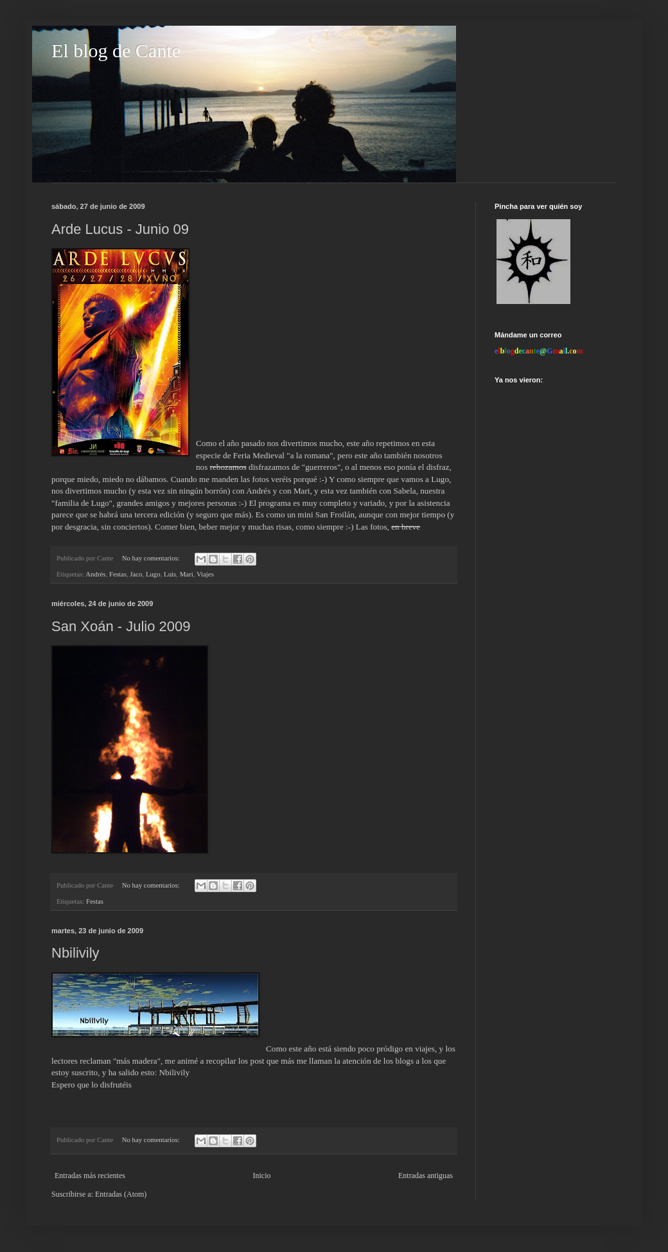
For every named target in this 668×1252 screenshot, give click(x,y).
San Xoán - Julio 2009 (121, 626)
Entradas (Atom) (120, 1194)
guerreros (321, 467)
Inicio (261, 1175)
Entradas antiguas (425, 1175)
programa (274, 503)
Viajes (205, 574)
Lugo (153, 574)
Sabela (405, 491)
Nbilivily (75, 953)
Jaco (136, 574)
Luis (170, 574)
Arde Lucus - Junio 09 (120, 229)
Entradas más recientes (90, 1175)
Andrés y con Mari (278, 491)
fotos (378, 527)
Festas (118, 574)
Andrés (95, 574)
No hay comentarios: (152, 558)
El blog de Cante (115, 50)
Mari (186, 574)
